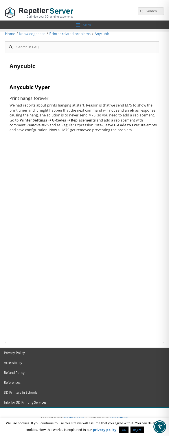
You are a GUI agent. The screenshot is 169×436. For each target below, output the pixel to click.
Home (10, 33)
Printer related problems (70, 33)
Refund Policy (14, 372)
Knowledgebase (32, 33)
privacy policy (104, 429)
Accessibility (13, 362)
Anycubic (102, 33)
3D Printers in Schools (20, 392)
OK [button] (124, 430)
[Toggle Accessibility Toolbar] (160, 427)
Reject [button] (137, 430)
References (12, 382)
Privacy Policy (14, 352)
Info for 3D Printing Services (25, 402)
